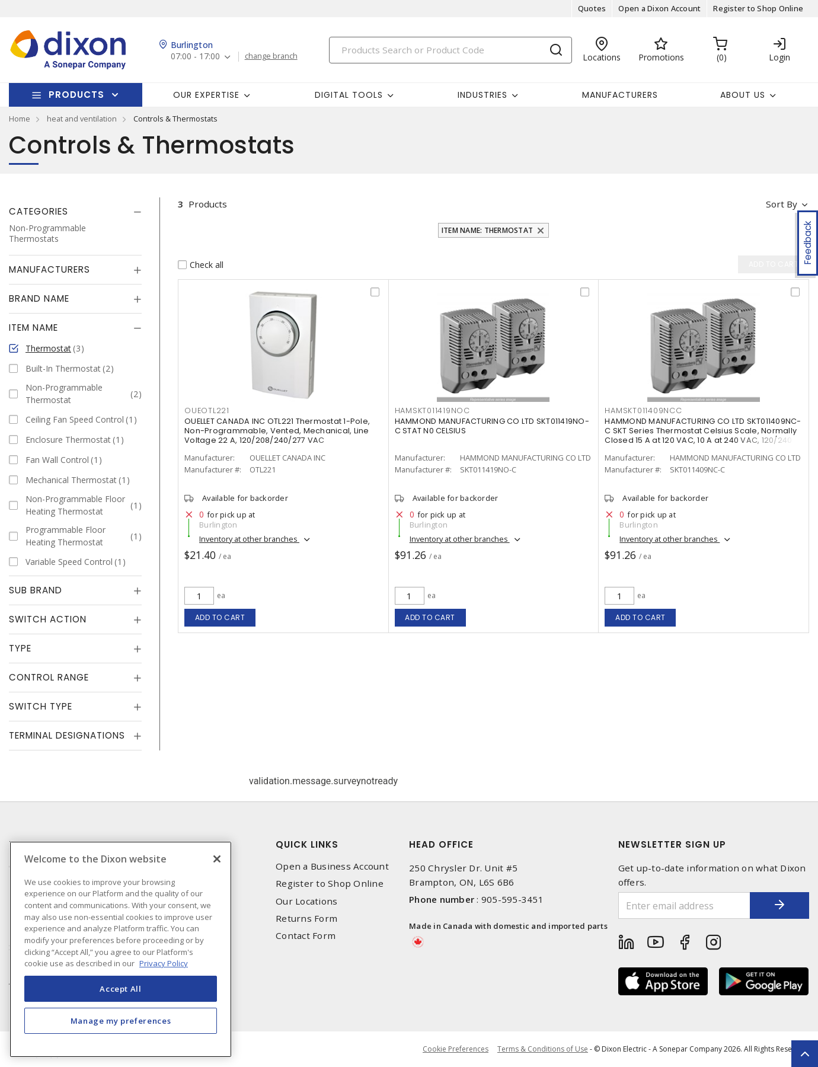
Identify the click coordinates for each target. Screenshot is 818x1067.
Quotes (592, 8)
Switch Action (48, 619)
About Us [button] (742, 95)
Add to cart (220, 617)
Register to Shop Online (758, 8)
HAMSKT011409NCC (643, 410)
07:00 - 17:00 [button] (195, 57)
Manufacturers (620, 95)
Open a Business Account (332, 866)
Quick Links (307, 844)
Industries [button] (482, 95)
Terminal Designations (67, 735)
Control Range (49, 677)
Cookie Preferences (455, 1049)
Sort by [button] (781, 204)
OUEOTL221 (206, 410)
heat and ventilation (82, 118)
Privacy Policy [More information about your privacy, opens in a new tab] (163, 963)
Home (19, 118)
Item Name (33, 327)
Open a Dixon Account (659, 8)
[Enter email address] (684, 905)
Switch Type (40, 706)
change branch (271, 56)
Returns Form (306, 918)
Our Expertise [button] (206, 95)
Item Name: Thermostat (487, 230)
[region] (120, 949)
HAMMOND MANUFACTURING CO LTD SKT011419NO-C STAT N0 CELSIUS (492, 426)
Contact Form (305, 935)
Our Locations (306, 901)
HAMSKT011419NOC (432, 410)
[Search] (450, 50)
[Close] (217, 859)
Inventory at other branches (249, 539)
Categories (38, 211)
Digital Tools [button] (349, 95)
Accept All (121, 988)
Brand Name (39, 298)
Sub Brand (35, 590)
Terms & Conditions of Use (542, 1049)
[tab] (75, 212)
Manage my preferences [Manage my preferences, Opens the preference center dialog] (121, 1020)
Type (20, 648)
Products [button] (76, 94)
